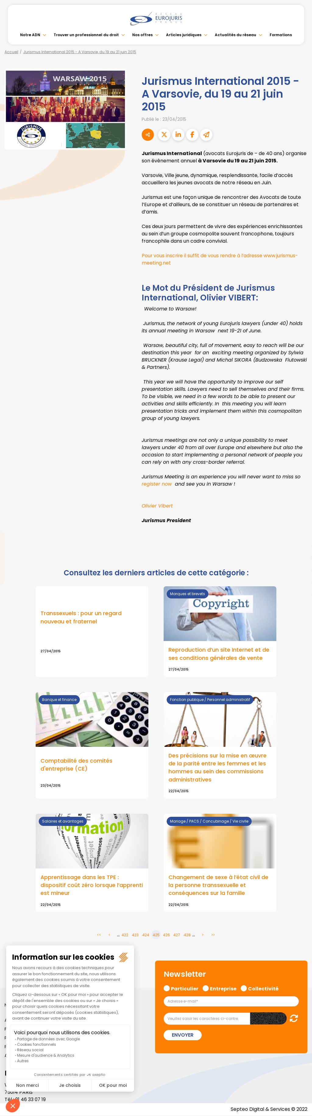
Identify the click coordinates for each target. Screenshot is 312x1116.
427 (176, 935)
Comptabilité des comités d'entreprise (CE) (76, 765)
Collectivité (263, 988)
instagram (300, 570)
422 (125, 935)
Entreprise (223, 988)
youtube (300, 558)
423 (135, 935)
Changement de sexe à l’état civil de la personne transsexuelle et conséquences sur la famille (218, 885)
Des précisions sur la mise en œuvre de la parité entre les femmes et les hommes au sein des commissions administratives (217, 768)
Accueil (11, 51)
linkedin (300, 546)
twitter (300, 534)
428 (187, 935)
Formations (281, 34)
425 (156, 935)
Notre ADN (30, 34)
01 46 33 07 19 (31, 1100)
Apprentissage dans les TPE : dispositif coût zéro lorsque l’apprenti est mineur (92, 885)
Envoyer (182, 1035)
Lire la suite (92, 631)
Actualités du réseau (235, 34)
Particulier (184, 988)
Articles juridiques (183, 34)
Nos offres (142, 34)
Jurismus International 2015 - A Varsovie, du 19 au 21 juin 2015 (79, 51)
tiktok (300, 594)
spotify (300, 582)
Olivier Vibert (157, 505)
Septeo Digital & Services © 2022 (268, 1109)
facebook (300, 521)
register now (157, 483)
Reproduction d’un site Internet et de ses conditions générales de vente (218, 654)
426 (166, 935)
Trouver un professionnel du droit (86, 34)
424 (145, 935)
